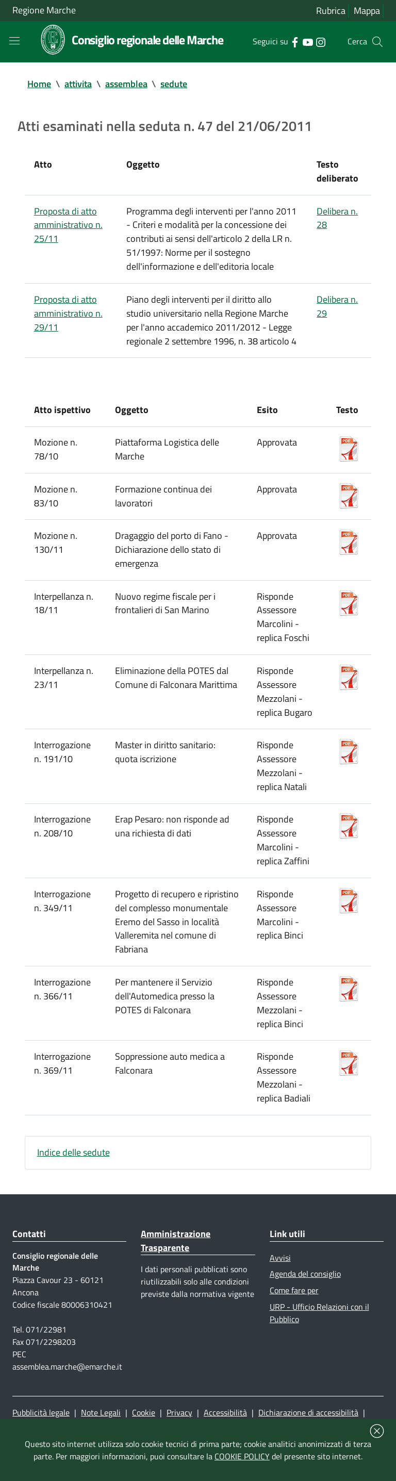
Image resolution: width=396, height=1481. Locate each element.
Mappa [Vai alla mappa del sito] (367, 11)
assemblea (126, 85)
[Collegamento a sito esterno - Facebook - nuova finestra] (294, 42)
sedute (174, 85)
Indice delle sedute (73, 1185)
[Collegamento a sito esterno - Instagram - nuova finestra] (320, 42)
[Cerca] (377, 42)
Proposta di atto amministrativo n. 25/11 (68, 229)
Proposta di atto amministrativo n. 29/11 (68, 320)
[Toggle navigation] (14, 41)
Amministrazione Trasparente (175, 1274)
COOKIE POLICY (242, 1456)
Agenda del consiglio (305, 1309)
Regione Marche (44, 11)
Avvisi (280, 1292)
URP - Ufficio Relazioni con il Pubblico (319, 1348)
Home (39, 85)
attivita (78, 85)
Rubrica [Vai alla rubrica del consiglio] (330, 11)
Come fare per (294, 1325)
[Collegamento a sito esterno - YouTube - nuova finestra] (307, 42)
